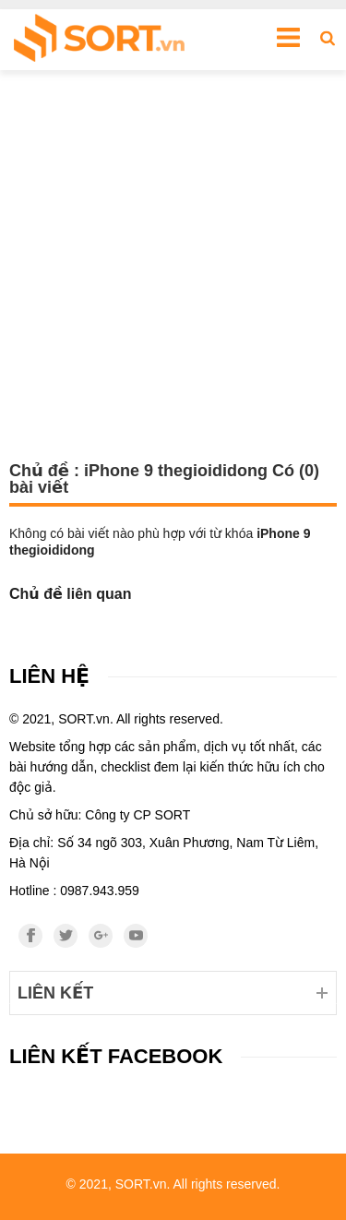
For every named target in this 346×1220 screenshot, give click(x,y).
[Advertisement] (173, 252)
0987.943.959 (99, 890)
